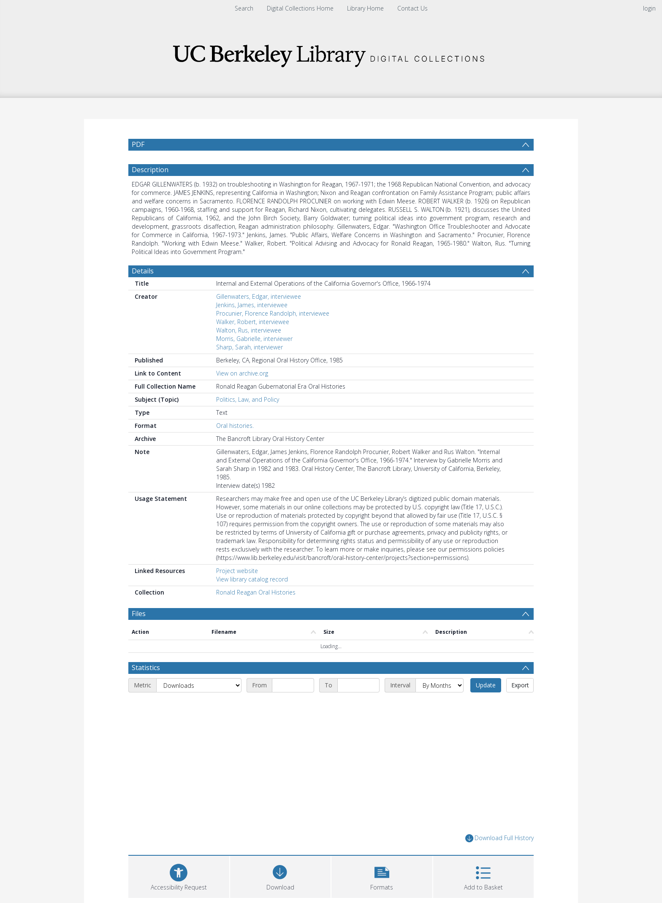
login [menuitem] (649, 8)
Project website (237, 591)
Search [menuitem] (244, 8)
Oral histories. (235, 446)
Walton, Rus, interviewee (248, 350)
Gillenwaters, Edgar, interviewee (258, 317)
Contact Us (412, 8)
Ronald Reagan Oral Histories (256, 612)
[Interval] (439, 705)
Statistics (146, 687)
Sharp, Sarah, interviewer (249, 367)
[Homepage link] (331, 53)
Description (150, 190)
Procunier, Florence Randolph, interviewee (272, 334)
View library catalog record (252, 599)
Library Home (365, 8)
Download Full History (499, 858)
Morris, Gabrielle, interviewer (254, 359)
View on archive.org (242, 393)
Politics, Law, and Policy (247, 420)
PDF (138, 144)
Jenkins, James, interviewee (252, 325)
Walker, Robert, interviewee (252, 342)
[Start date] (293, 705)
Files (139, 633)
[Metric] (198, 705)
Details (143, 291)
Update (486, 705)
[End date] (358, 705)
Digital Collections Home (300, 8)
